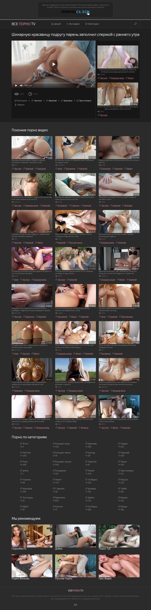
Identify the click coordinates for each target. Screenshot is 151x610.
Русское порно (74, 242)
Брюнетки (28, 316)
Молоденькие (126, 316)
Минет (129, 78)
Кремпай (51, 101)
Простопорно (83, 101)
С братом (73, 205)
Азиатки (28, 427)
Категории (92, 24)
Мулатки (83, 427)
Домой (56, 24)
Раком (39, 242)
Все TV (23, 24)
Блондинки (69, 168)
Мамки (128, 168)
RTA (75, 604)
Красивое (66, 101)
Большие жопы (116, 78)
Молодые (127, 205)
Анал (58, 168)
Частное (36, 101)
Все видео (73, 24)
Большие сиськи (107, 279)
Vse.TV (75, 590)
